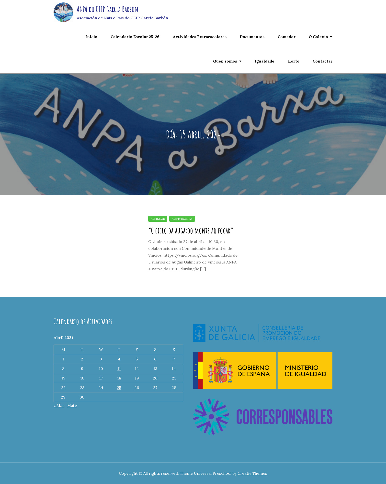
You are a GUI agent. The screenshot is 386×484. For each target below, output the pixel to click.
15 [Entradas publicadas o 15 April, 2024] (63, 378)
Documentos (252, 36)
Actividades (182, 219)
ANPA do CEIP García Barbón (107, 9)
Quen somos (225, 61)
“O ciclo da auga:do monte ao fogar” (190, 230)
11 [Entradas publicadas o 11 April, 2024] (119, 368)
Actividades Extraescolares (200, 36)
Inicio (91, 36)
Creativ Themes (252, 473)
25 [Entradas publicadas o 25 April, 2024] (119, 387)
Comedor (286, 36)
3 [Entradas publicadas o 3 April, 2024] (101, 359)
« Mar (59, 405)
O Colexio (318, 36)
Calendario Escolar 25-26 (135, 36)
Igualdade (264, 61)
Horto (293, 61)
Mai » (72, 405)
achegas (158, 219)
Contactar (322, 61)
